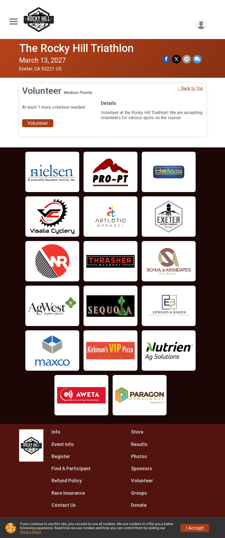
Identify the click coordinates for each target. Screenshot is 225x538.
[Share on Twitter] (176, 59)
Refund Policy (66, 480)
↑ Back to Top (190, 88)
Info (55, 432)
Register (60, 456)
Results (139, 444)
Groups (139, 493)
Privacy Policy (30, 532)
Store (137, 432)
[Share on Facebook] (166, 59)
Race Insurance (68, 493)
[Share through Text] (197, 59)
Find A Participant (71, 468)
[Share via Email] (186, 59)
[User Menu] (201, 24)
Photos (139, 456)
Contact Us (63, 505)
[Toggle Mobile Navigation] (13, 21)
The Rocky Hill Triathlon (76, 48)
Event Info (62, 444)
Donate (139, 505)
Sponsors (141, 468)
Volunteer (37, 123)
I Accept (195, 528)
